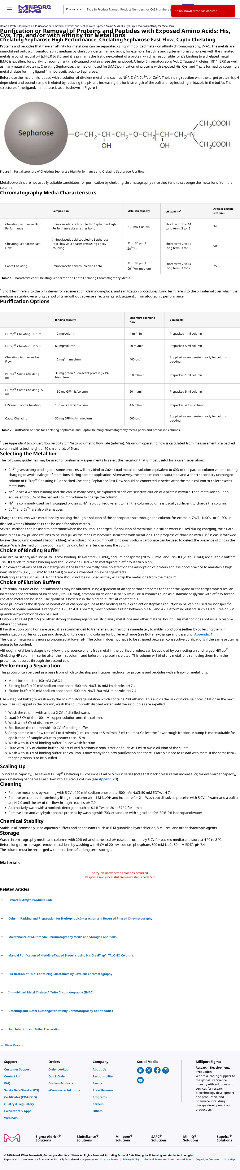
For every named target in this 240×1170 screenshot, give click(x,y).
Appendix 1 (203, 634)
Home (3, 26)
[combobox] (128, 9)
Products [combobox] (72, 9)
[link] (24, 1069)
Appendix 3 (108, 779)
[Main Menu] (9, 9)
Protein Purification (21, 26)
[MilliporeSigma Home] (34, 9)
